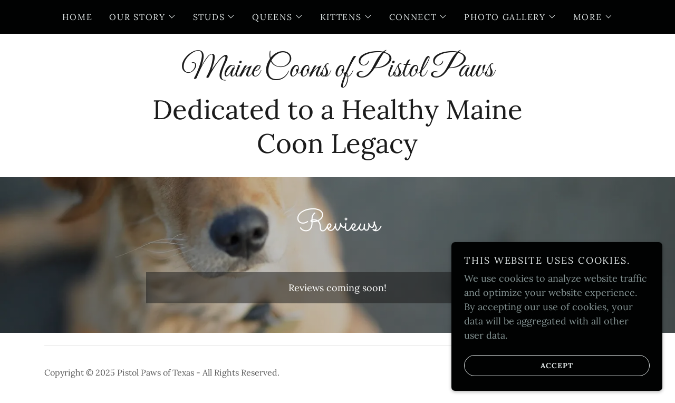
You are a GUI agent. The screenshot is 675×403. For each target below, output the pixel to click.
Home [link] (77, 17)
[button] (142, 17)
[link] (337, 73)
